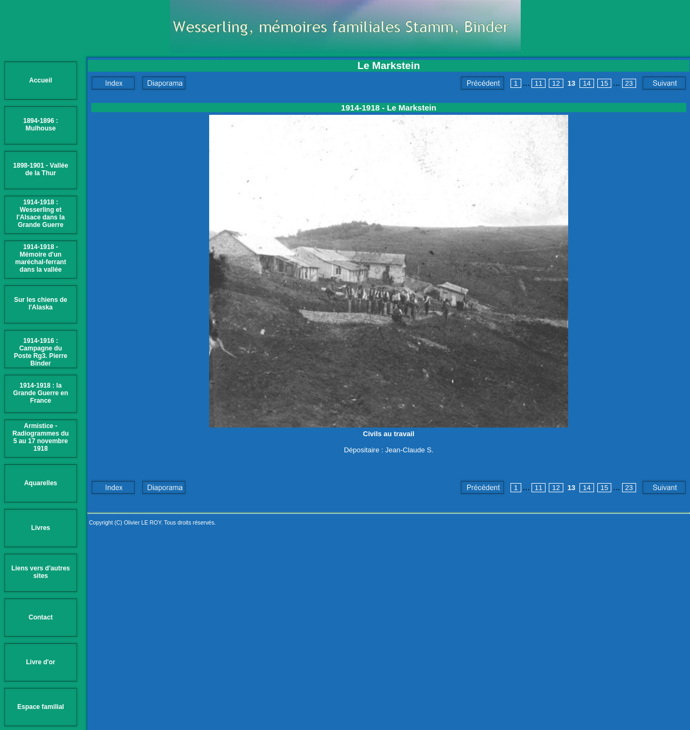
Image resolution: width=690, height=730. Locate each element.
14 (586, 83)
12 (556, 83)
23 (629, 83)
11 (538, 83)
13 (571, 83)
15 (604, 83)
